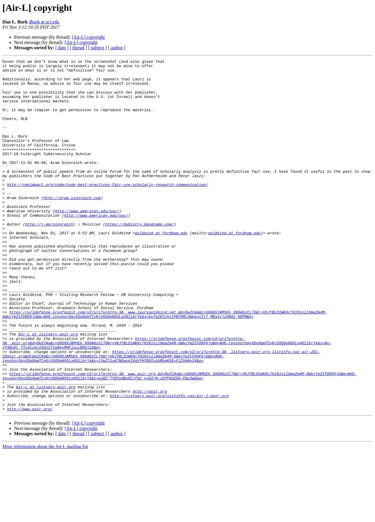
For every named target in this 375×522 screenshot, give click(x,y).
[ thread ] (78, 47)
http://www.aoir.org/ (30, 479)
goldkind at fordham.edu (161, 268)
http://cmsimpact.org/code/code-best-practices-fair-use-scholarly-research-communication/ (107, 210)
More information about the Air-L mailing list (45, 516)
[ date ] (62, 47)
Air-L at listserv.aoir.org (48, 389)
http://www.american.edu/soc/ (87, 241)
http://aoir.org (150, 458)
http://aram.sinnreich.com (71, 225)
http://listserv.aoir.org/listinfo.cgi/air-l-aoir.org (169, 463)
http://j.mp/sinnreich (49, 257)
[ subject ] (97, 47)
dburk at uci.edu (44, 21)
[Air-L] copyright (88, 37)
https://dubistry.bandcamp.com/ (139, 257)
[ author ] (117, 47)
